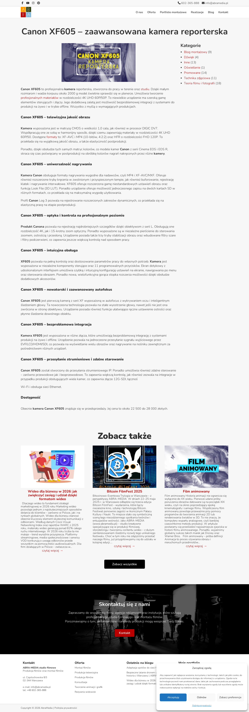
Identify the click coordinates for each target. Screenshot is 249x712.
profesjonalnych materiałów (39, 98)
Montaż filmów (83, 667)
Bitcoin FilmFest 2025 (124, 491)
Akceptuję (173, 697)
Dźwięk (189, 57)
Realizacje (197, 12)
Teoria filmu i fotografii (199, 83)
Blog (211, 12)
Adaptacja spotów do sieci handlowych (148, 667)
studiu (145, 89)
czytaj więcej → (52, 550)
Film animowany (196, 491)
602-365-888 (188, 3)
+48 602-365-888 (36, 690)
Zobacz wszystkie (124, 564)
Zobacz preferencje (230, 697)
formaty (52, 137)
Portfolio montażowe (173, 12)
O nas (139, 12)
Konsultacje (81, 682)
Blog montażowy (195, 52)
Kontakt (223, 12)
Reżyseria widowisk (85, 692)
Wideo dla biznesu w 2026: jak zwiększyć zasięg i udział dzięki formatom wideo (52, 495)
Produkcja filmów (84, 677)
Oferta (151, 12)
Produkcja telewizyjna (86, 672)
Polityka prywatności (201, 705)
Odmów (201, 697)
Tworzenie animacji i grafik (89, 687)
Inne (187, 62)
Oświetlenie (192, 67)
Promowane (192, 73)
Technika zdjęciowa (197, 78)
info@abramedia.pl (215, 3)
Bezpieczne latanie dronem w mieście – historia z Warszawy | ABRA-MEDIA (147, 674)
